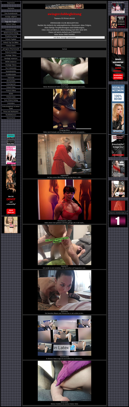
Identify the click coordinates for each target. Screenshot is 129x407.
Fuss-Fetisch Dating (11, 100)
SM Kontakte (11, 81)
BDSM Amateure (11, 62)
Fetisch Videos (11, 24)
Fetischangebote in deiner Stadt (11, 107)
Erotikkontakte (11, 74)
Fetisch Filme (10, 87)
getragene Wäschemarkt (11, 49)
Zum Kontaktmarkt (10, 13)
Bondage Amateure (10, 58)
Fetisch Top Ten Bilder (11, 42)
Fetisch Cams (10, 97)
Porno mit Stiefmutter (11, 111)
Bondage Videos (11, 55)
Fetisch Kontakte (11, 52)
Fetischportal (10, 84)
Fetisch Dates (11, 46)
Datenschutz (11, 118)
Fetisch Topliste (11, 39)
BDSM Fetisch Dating (11, 33)
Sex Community (11, 68)
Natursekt (11, 78)
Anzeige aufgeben (11, 16)
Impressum (11, 3)
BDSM (11, 94)
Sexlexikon (11, 103)
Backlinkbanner (11, 115)
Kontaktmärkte (11, 71)
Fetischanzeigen (10, 30)
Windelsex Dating (11, 36)
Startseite (11, 8)
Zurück (64, 49)
